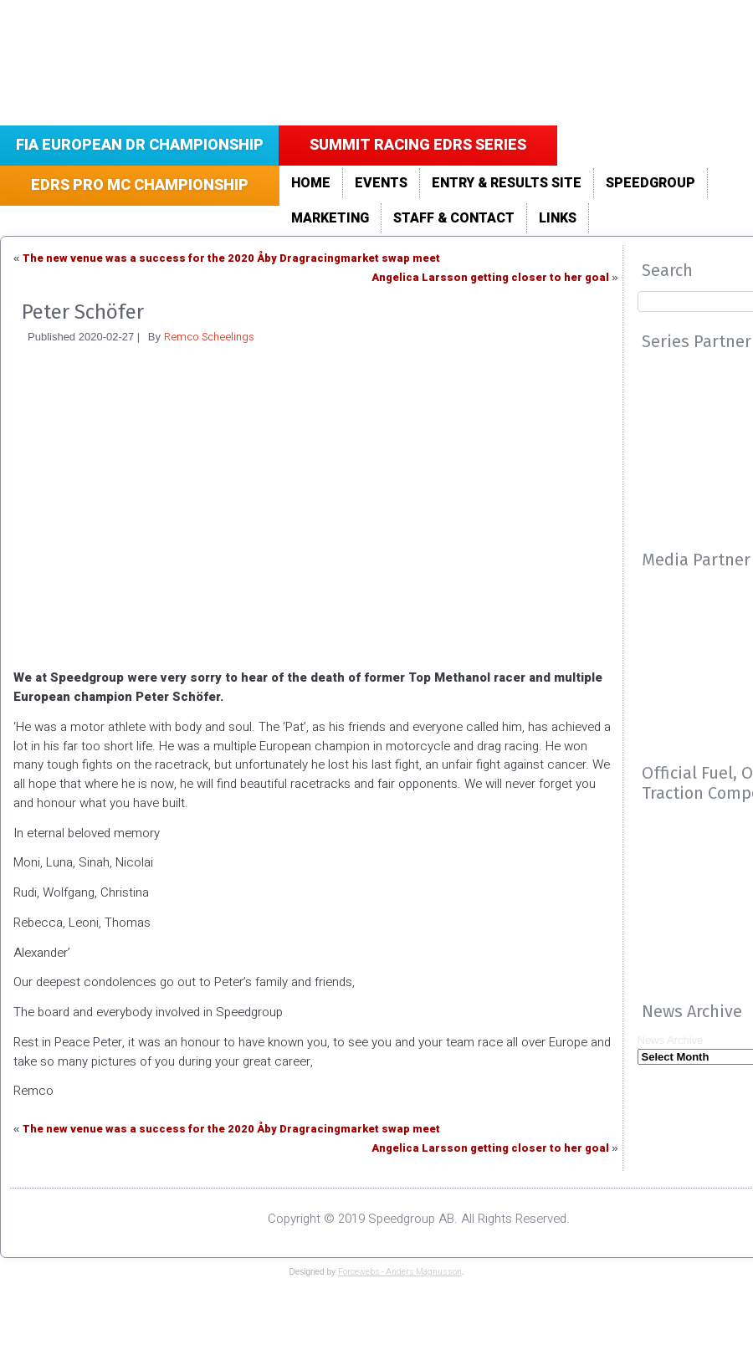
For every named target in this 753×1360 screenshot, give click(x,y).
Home (310, 183)
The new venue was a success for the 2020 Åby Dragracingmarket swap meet (231, 258)
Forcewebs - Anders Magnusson (400, 1272)
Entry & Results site (506, 183)
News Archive (671, 1040)
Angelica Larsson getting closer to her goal (490, 277)
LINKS (557, 218)
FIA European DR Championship (140, 145)
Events (381, 183)
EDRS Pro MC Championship (139, 185)
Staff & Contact (454, 218)
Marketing (330, 218)
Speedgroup (650, 183)
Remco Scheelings (209, 337)
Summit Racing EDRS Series (418, 145)
